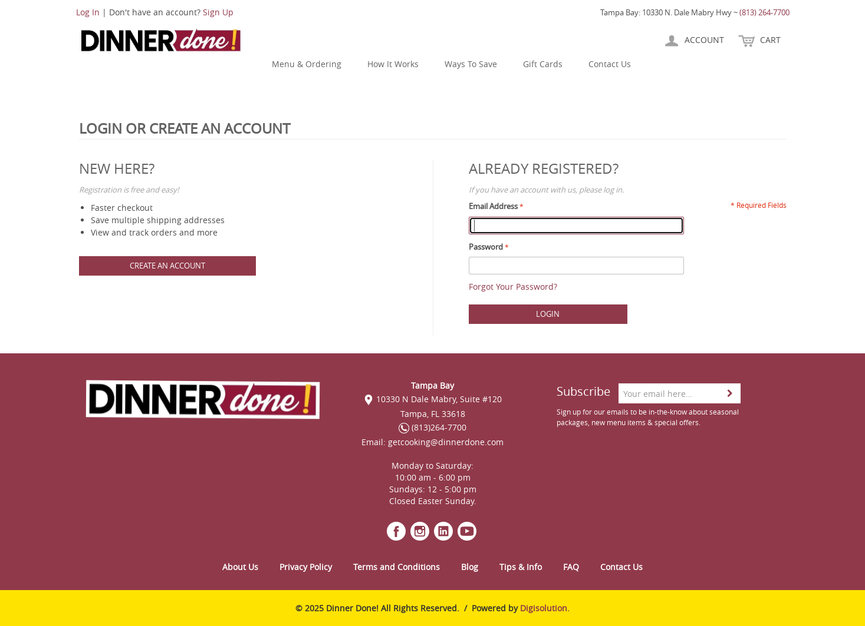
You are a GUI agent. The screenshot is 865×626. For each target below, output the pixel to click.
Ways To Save (471, 63)
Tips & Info (520, 566)
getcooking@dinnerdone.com (446, 442)
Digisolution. (545, 608)
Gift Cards (543, 63)
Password (486, 246)
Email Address (493, 206)
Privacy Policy (305, 566)
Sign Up (218, 12)
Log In (88, 12)
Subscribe (583, 391)
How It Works (393, 63)
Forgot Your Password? (513, 286)
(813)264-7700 (432, 427)
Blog (469, 566)
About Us (240, 566)
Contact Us (609, 63)
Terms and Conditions (396, 566)
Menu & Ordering (306, 63)
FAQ (571, 566)
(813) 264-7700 (764, 12)
